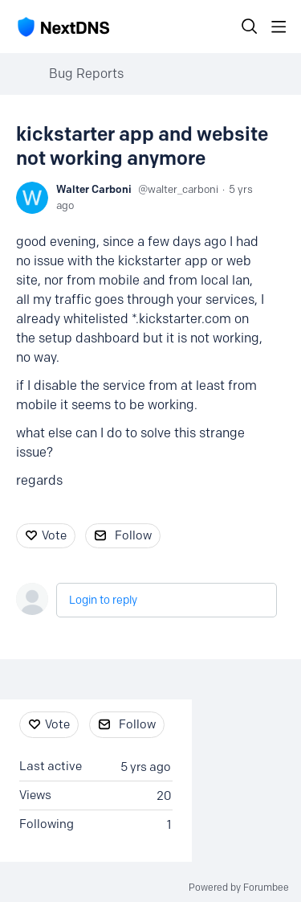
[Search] (249, 26)
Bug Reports (86, 73)
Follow (133, 535)
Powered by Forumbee (239, 887)
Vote (54, 535)
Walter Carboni (94, 188)
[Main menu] (278, 26)
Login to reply (103, 600)
